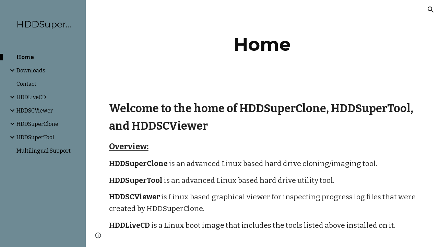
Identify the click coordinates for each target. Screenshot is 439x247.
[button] (431, 9)
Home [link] (25, 57)
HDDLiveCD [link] (31, 97)
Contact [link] (26, 84)
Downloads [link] (30, 70)
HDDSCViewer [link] (34, 110)
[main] (262, 44)
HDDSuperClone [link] (37, 124)
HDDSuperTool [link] (35, 137)
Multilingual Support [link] (43, 151)
